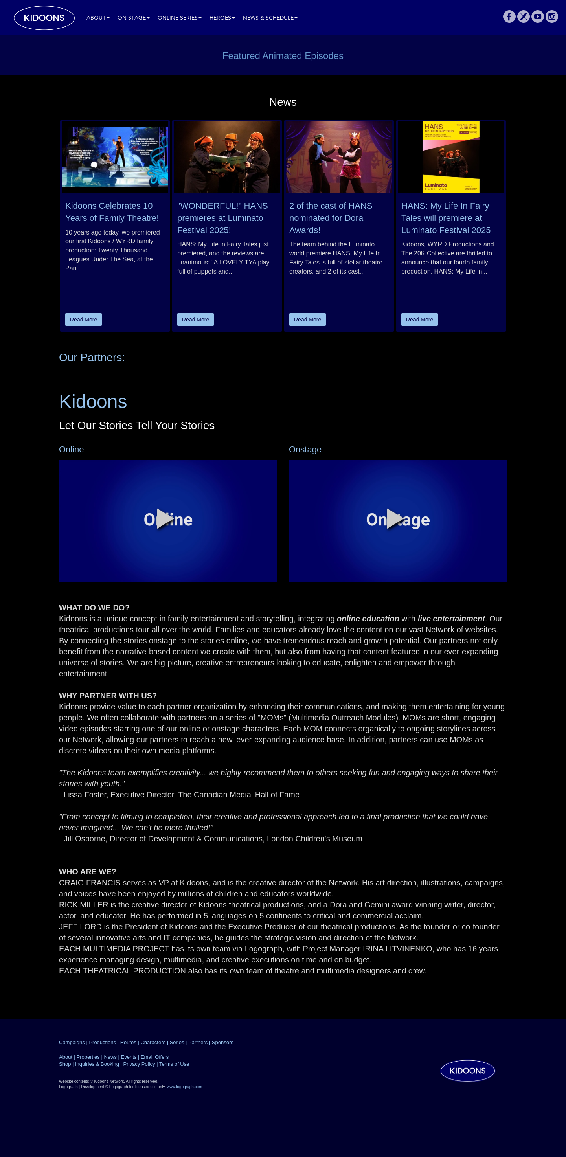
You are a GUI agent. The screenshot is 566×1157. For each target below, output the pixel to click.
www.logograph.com (184, 1087)
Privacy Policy (139, 1064)
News (110, 1057)
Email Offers (155, 1057)
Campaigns (72, 1042)
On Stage (134, 18)
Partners (198, 1042)
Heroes (222, 18)
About (98, 18)
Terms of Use (174, 1064)
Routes (128, 1042)
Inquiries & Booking (97, 1064)
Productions (102, 1042)
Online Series (180, 18)
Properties (88, 1057)
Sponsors (222, 1042)
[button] (165, 518)
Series (177, 1042)
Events (129, 1057)
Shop (65, 1064)
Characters (152, 1042)
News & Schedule (270, 18)
